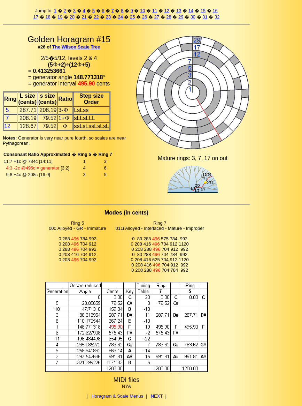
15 (203, 10)
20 (72, 17)
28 (168, 17)
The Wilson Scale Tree (76, 47)
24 (120, 17)
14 (190, 10)
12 (166, 10)
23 (108, 17)
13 (178, 10)
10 (142, 10)
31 (204, 17)
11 (154, 10)
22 (96, 17)
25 (132, 17)
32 (217, 17)
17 (35, 17)
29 (180, 17)
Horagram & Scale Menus (117, 396)
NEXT (157, 396)
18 (47, 17)
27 (156, 17)
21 (84, 17)
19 (59, 17)
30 (193, 17)
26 (144, 17)
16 (214, 10)
